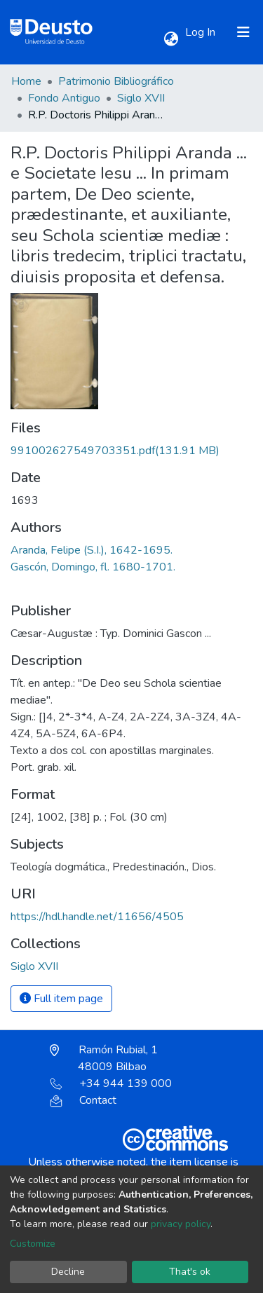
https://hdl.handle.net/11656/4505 (97, 916)
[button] (170, 39)
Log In (201, 32)
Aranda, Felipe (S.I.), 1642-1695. (92, 550)
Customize (32, 1243)
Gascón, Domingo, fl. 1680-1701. (93, 567)
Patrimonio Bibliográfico (116, 81)
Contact (83, 1100)
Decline (68, 1271)
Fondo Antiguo (64, 98)
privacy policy (180, 1224)
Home (26, 81)
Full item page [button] (61, 998)
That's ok (189, 1271)
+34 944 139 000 (111, 1083)
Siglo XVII (141, 98)
